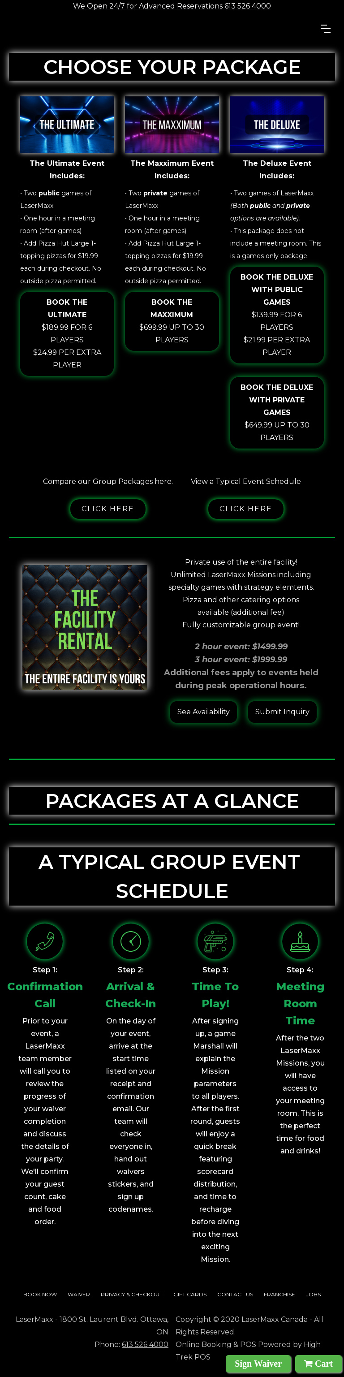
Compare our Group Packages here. (108, 481)
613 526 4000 (145, 1344)
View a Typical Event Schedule (246, 481)
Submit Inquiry (282, 712)
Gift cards (189, 1294)
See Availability (203, 712)
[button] (326, 29)
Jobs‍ (313, 1294)
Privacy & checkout (132, 1294)
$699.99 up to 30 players (171, 320)
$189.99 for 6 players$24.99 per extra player (67, 332)
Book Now (40, 1294)
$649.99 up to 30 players (277, 411)
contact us (235, 1294)
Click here (108, 509)
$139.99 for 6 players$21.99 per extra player (277, 314)
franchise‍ (279, 1294)
